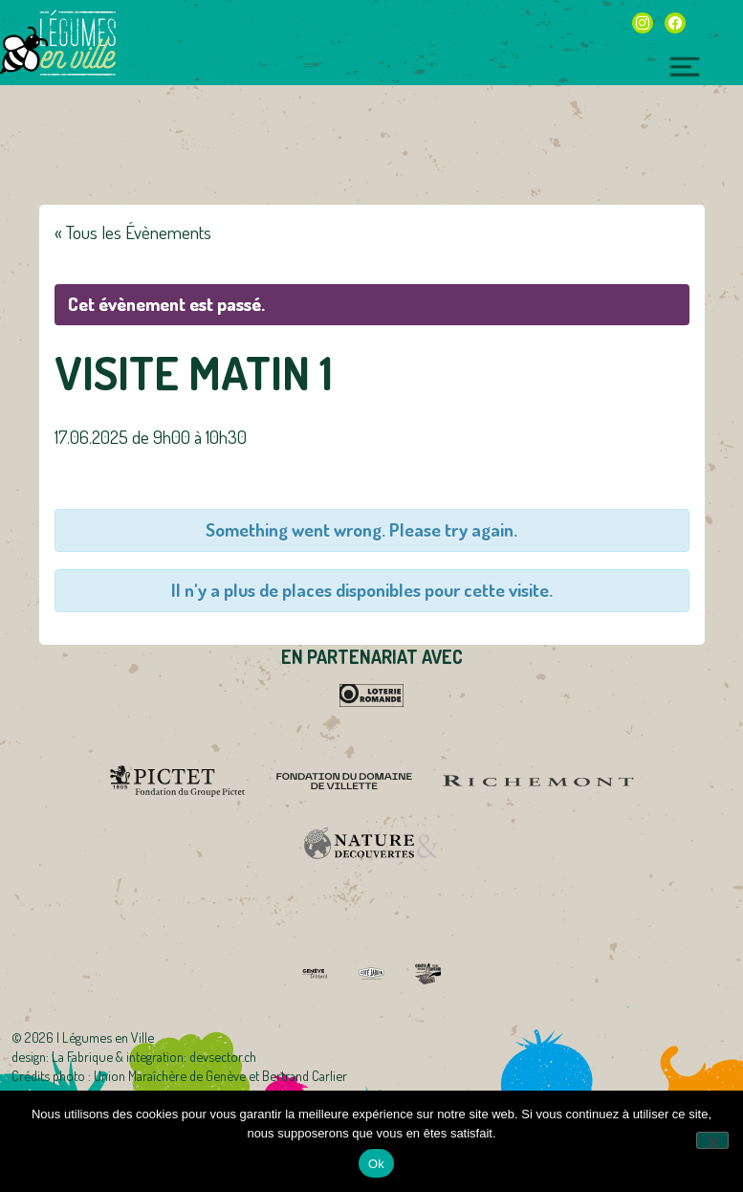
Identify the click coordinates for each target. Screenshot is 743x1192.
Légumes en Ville (77, 43)
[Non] (712, 1140)
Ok (376, 1164)
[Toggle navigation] (685, 64)
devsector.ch (222, 1056)
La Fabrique (82, 1056)
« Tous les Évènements (133, 232)
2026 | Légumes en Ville (89, 1037)
